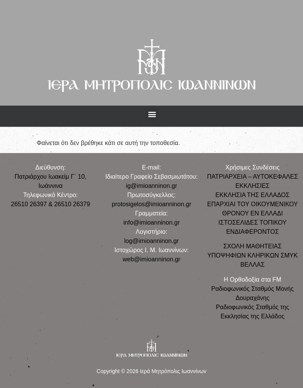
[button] (152, 114)
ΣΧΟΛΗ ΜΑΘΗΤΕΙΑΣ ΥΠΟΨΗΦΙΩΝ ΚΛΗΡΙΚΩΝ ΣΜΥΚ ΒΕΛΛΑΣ (252, 255)
